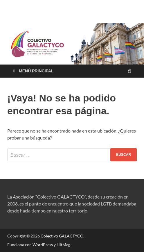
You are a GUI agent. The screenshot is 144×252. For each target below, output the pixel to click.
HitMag (63, 244)
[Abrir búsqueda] (129, 71)
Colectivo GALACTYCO (62, 235)
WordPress (43, 244)
